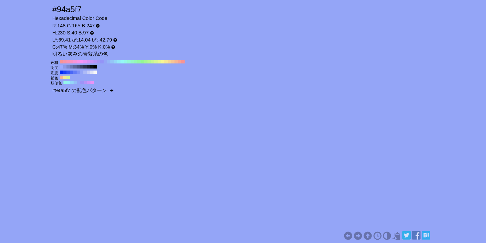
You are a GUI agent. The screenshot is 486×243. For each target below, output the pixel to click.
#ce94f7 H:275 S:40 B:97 (88, 82)
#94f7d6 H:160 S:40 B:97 (129, 61)
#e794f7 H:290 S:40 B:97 (85, 61)
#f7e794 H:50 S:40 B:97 (166, 61)
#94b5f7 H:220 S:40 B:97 (108, 61)
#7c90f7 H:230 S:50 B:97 (78, 72)
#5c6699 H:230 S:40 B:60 (75, 67)
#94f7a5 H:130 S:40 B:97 (139, 61)
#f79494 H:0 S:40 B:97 (183, 61)
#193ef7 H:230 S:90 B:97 (64, 72)
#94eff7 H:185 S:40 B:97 (68, 82)
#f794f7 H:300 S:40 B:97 (81, 61)
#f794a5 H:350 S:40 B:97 (64, 61)
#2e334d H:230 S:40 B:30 (85, 67)
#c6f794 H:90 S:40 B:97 (152, 61)
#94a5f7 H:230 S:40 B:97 (105, 61)
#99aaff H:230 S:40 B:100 (61, 67)
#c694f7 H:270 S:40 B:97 (91, 61)
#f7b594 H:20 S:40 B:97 (176, 61)
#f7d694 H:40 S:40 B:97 (169, 61)
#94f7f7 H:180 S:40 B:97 (122, 61)
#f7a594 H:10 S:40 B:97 (179, 61)
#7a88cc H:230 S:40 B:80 (68, 67)
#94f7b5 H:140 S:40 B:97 (135, 61)
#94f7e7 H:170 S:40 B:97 (125, 61)
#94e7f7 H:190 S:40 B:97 (118, 61)
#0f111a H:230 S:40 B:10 (91, 67)
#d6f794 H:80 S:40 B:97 (156, 61)
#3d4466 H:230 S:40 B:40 (81, 67)
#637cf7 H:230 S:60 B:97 (75, 72)
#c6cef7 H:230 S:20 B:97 (88, 72)
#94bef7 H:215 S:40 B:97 (75, 82)
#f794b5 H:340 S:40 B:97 (68, 61)
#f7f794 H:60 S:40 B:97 (162, 61)
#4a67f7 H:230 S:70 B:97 (71, 72)
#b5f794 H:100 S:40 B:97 (149, 61)
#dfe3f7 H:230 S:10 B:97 (91, 72)
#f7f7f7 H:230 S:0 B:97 (95, 72)
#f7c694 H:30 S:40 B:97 (172, 61)
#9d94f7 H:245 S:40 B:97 (82, 82)
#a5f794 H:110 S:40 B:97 (145, 61)
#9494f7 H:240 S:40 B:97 (102, 61)
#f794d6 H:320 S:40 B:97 (75, 61)
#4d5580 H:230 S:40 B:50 (78, 67)
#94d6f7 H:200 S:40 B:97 (115, 61)
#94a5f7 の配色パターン (82, 90)
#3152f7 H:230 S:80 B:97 (68, 72)
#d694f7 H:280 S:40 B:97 (88, 61)
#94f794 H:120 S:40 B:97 (142, 61)
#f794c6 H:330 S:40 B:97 (71, 61)
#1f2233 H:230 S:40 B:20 (88, 67)
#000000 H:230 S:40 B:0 (95, 67)
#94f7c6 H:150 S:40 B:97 (132, 61)
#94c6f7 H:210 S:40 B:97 (112, 61)
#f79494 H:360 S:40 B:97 (61, 61)
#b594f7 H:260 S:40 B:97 (95, 61)
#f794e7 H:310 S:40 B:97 (78, 61)
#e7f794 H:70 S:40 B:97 (159, 61)
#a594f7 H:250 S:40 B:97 (98, 61)
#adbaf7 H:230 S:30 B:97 (85, 72)
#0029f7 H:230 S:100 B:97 (61, 72)
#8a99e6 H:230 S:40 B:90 (64, 67)
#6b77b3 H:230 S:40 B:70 (71, 67)
